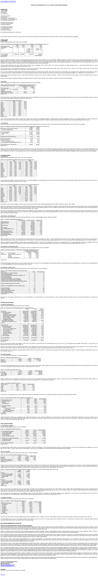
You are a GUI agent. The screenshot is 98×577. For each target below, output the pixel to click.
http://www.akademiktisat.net (7, 564)
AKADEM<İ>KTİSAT (8, 1)
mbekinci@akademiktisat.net (7, 566)
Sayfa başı (3, 574)
